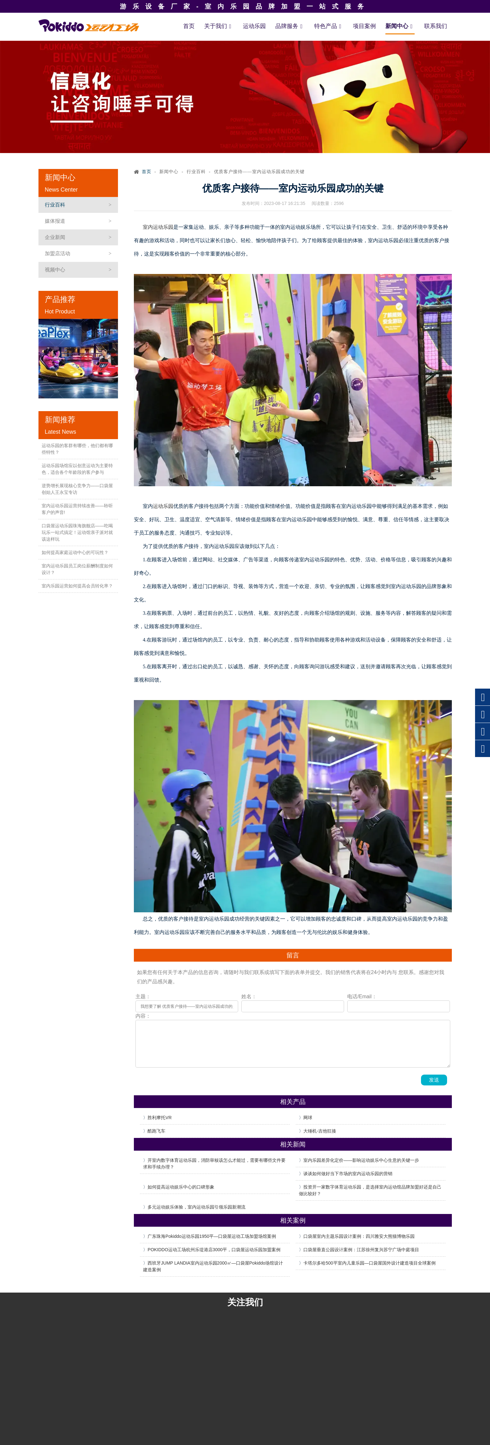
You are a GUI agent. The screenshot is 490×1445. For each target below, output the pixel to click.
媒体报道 (55, 221)
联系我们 (435, 26)
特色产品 (328, 26)
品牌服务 (290, 26)
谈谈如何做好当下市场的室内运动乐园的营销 (347, 1173)
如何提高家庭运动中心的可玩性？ (75, 552)
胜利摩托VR (159, 1117)
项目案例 (364, 26)
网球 (307, 1117)
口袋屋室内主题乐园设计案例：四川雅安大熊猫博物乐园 (359, 1236)
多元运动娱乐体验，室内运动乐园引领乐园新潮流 (196, 1207)
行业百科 (55, 204)
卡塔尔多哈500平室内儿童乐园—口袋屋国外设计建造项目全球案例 (369, 1263)
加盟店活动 (57, 253)
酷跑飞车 (156, 1130)
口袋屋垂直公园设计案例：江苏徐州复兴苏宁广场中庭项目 (361, 1249)
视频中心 (55, 269)
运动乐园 (254, 26)
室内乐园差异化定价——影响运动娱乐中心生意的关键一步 (361, 1160)
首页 (189, 26)
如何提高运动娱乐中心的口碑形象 (181, 1186)
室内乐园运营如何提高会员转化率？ (77, 585)
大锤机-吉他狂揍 (319, 1130)
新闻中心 (400, 26)
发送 (434, 1080)
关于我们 (218, 26)
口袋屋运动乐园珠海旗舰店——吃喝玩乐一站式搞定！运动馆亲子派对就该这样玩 (77, 532)
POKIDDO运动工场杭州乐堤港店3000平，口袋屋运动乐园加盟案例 (214, 1249)
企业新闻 (55, 237)
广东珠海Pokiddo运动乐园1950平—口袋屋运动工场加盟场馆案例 (212, 1236)
